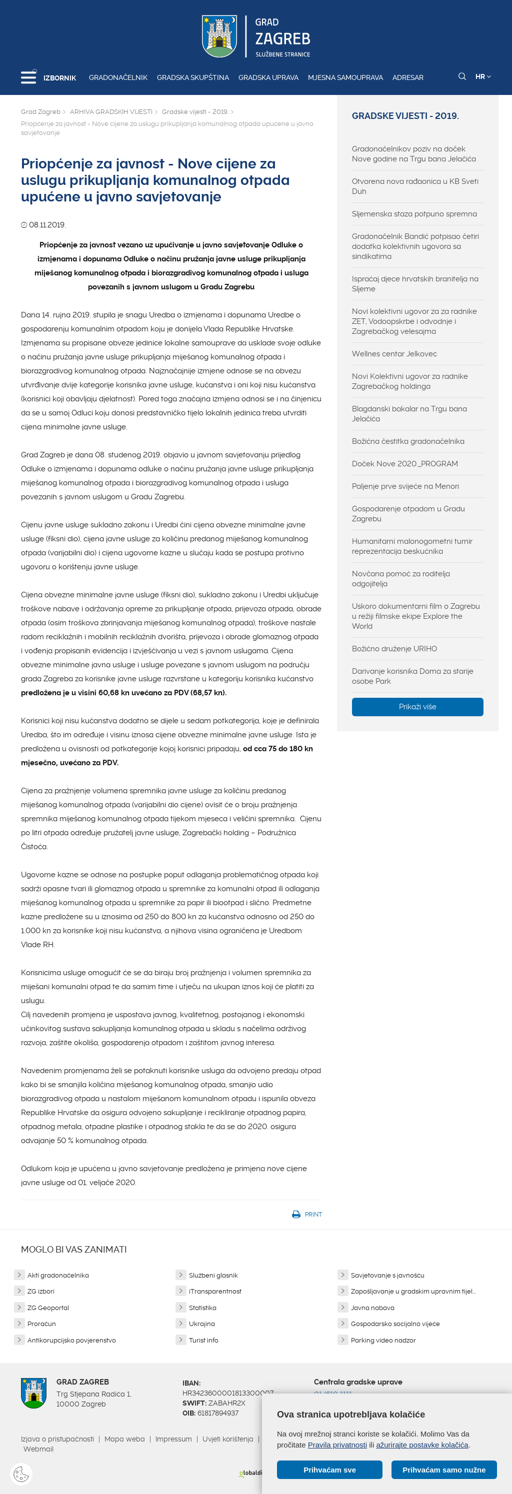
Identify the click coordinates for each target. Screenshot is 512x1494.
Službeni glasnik (213, 1275)
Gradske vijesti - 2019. (195, 111)
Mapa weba (124, 1439)
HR (483, 76)
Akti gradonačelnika (58, 1275)
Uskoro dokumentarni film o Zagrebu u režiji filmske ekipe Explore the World (416, 616)
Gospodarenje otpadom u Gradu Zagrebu (408, 513)
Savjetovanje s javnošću (387, 1275)
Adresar (408, 77)
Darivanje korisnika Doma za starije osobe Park (413, 676)
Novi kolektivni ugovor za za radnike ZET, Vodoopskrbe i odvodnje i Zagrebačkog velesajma (414, 321)
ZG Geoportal (48, 1308)
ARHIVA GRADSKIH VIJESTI (111, 111)
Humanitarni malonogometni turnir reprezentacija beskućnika (412, 546)
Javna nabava (372, 1308)
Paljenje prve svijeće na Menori (405, 486)
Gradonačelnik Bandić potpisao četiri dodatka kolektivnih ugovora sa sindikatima (415, 246)
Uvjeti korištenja (228, 1439)
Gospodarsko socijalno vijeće (395, 1324)
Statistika (202, 1308)
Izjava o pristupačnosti (57, 1439)
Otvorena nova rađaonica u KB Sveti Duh (415, 186)
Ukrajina (202, 1324)
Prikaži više (417, 706)
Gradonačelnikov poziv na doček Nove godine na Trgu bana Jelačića (414, 153)
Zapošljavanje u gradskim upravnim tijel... (413, 1291)
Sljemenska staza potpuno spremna (414, 213)
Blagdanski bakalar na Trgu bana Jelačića (409, 413)
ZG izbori (41, 1291)
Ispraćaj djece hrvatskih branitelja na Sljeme (415, 283)
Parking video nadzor (383, 1340)
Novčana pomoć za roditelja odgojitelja (401, 578)
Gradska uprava (268, 77)
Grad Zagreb (40, 111)
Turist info (203, 1340)
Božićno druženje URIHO (394, 648)
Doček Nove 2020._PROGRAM (405, 463)
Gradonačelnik (118, 77)
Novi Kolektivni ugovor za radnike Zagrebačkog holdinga (410, 381)
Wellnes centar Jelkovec (394, 353)
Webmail (39, 1449)
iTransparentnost (215, 1291)
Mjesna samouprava (345, 77)
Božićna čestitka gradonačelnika (408, 441)
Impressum (174, 1439)
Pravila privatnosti (337, 1445)
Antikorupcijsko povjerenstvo (72, 1340)
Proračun (42, 1324)
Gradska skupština (193, 77)
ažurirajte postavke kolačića (422, 1445)
